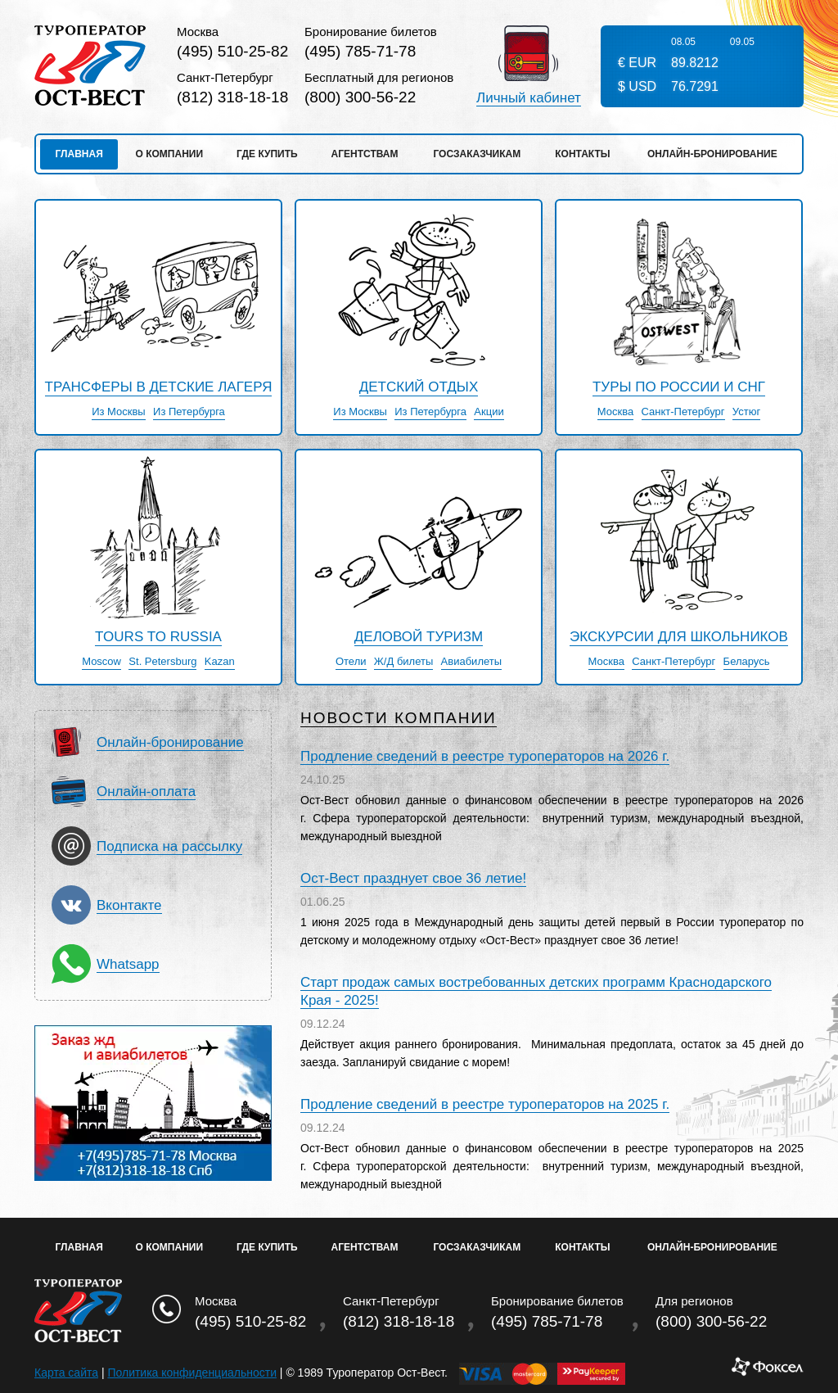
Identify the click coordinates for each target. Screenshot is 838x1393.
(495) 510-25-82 (232, 51)
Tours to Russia (158, 637)
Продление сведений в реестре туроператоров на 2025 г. (484, 1104)
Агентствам (365, 154)
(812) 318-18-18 (232, 97)
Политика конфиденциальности (192, 1372)
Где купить (267, 154)
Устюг (746, 412)
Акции (488, 412)
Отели (351, 661)
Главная (79, 154)
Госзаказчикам (476, 154)
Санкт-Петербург (683, 412)
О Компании (170, 1247)
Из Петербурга (189, 412)
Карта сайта (66, 1372)
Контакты (582, 154)
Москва (615, 412)
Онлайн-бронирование (712, 154)
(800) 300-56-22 (360, 97)
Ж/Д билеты (403, 661)
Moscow (101, 661)
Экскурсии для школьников (679, 637)
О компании (170, 154)
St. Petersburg (162, 661)
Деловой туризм (418, 637)
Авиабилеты (471, 661)
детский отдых (419, 387)
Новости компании (398, 718)
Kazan (220, 661)
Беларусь (746, 661)
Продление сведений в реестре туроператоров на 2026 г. (484, 756)
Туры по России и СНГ (678, 387)
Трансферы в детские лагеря (159, 387)
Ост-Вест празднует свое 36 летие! (413, 878)
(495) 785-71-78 (360, 51)
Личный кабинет (528, 98)
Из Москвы (119, 412)
